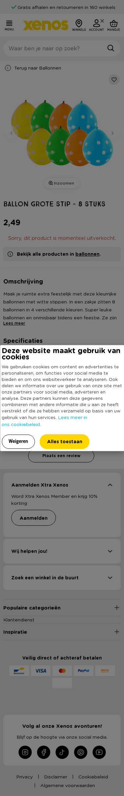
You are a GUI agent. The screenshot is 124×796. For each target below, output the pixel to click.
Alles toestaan (64, 441)
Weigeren (18, 441)
